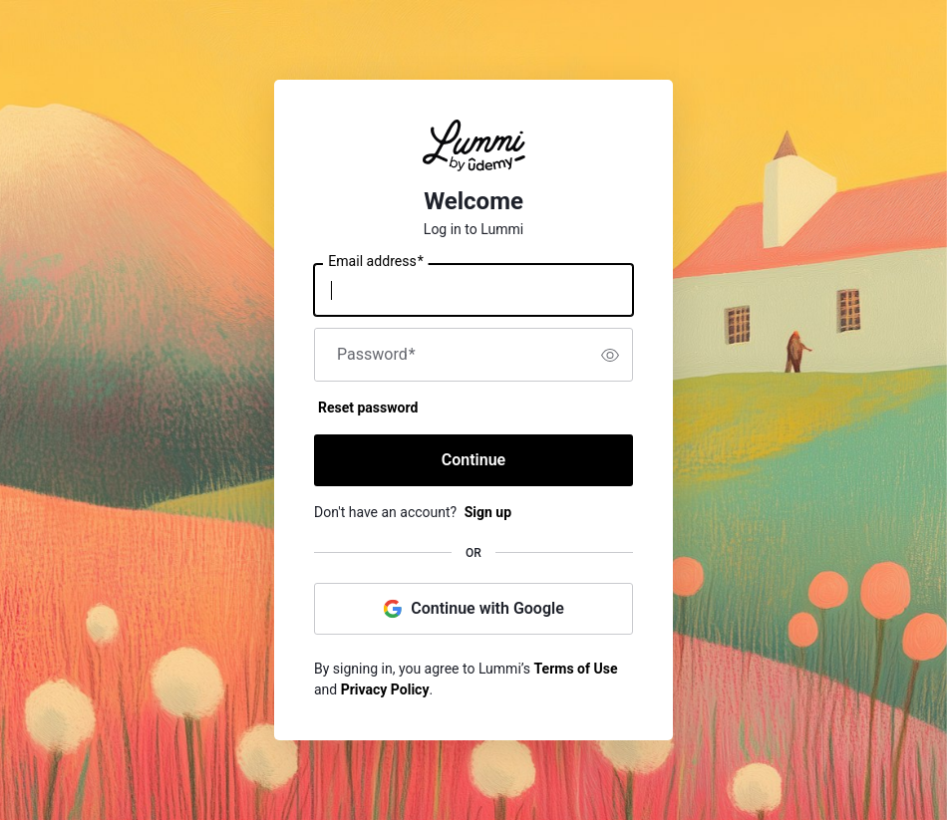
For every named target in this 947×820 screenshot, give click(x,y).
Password (376, 355)
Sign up (488, 512)
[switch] (610, 355)
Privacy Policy (385, 689)
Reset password (368, 407)
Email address (375, 262)
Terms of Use (576, 669)
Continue (473, 459)
